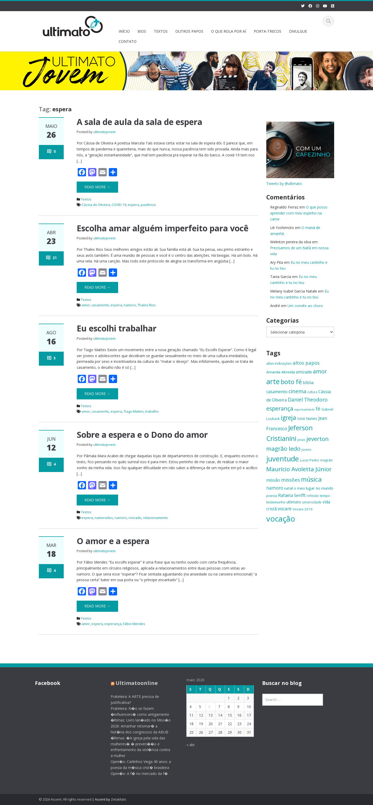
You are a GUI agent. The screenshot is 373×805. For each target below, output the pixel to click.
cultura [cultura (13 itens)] (312, 392)
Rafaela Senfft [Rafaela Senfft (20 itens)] (292, 495)
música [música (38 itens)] (311, 479)
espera (133, 204)
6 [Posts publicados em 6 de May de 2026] (205, 706)
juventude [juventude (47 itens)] (282, 458)
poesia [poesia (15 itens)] (271, 495)
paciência (148, 204)
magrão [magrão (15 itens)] (326, 460)
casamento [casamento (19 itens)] (277, 391)
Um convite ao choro (305, 305)
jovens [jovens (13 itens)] (306, 449)
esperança (112, 623)
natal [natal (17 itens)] (288, 488)
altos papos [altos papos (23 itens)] (306, 362)
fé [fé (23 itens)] (318, 408)
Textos (86, 199)
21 (55, 257)
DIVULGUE (298, 31)
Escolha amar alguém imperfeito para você (162, 228)
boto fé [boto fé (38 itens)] (291, 381)
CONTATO (128, 41)
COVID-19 (119, 204)
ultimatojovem (104, 131)
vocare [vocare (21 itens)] (284, 509)
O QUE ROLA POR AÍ (228, 31)
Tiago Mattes (134, 411)
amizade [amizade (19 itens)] (304, 372)
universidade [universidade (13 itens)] (311, 502)
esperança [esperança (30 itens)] (279, 408)
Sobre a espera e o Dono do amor (142, 434)
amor (86, 305)
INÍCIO (124, 31)
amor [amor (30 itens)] (320, 371)
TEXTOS (161, 31)
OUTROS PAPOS (189, 31)
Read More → (97, 186)
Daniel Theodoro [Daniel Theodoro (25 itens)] (308, 399)
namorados (104, 517)
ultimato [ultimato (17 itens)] (293, 501)
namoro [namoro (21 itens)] (274, 488)
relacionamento (155, 517)
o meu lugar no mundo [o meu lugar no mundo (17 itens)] (313, 488)
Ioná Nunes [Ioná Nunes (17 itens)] (307, 418)
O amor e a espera (113, 540)
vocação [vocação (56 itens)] (280, 518)
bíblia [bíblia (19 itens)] (308, 382)
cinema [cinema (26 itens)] (297, 391)
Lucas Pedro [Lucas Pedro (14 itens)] (309, 460)
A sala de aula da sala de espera (139, 121)
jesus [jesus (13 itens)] (301, 440)
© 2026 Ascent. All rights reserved (65, 799)
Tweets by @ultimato (284, 183)
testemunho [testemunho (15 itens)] (275, 502)
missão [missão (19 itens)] (273, 480)
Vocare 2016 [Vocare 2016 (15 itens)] (302, 509)
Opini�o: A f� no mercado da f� (134, 773)
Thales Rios (147, 305)
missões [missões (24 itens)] (290, 479)
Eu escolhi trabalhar (116, 328)
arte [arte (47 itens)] (273, 381)
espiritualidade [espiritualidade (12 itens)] (304, 409)
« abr (186, 744)
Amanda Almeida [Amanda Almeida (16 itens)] (280, 372)
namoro (130, 305)
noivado (134, 517)
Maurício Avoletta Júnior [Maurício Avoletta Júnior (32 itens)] (299, 469)
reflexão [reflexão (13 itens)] (313, 496)
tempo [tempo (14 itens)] (325, 495)
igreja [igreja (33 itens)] (288, 418)
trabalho (152, 411)
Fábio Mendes (134, 623)
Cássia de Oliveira (96, 204)
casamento (100, 305)
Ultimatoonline (132, 682)
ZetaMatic (118, 799)
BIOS (142, 31)
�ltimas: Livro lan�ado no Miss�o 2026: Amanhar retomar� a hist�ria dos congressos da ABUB (136, 726)
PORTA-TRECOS (267, 31)
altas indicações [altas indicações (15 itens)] (279, 363)
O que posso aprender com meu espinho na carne (298, 213)
